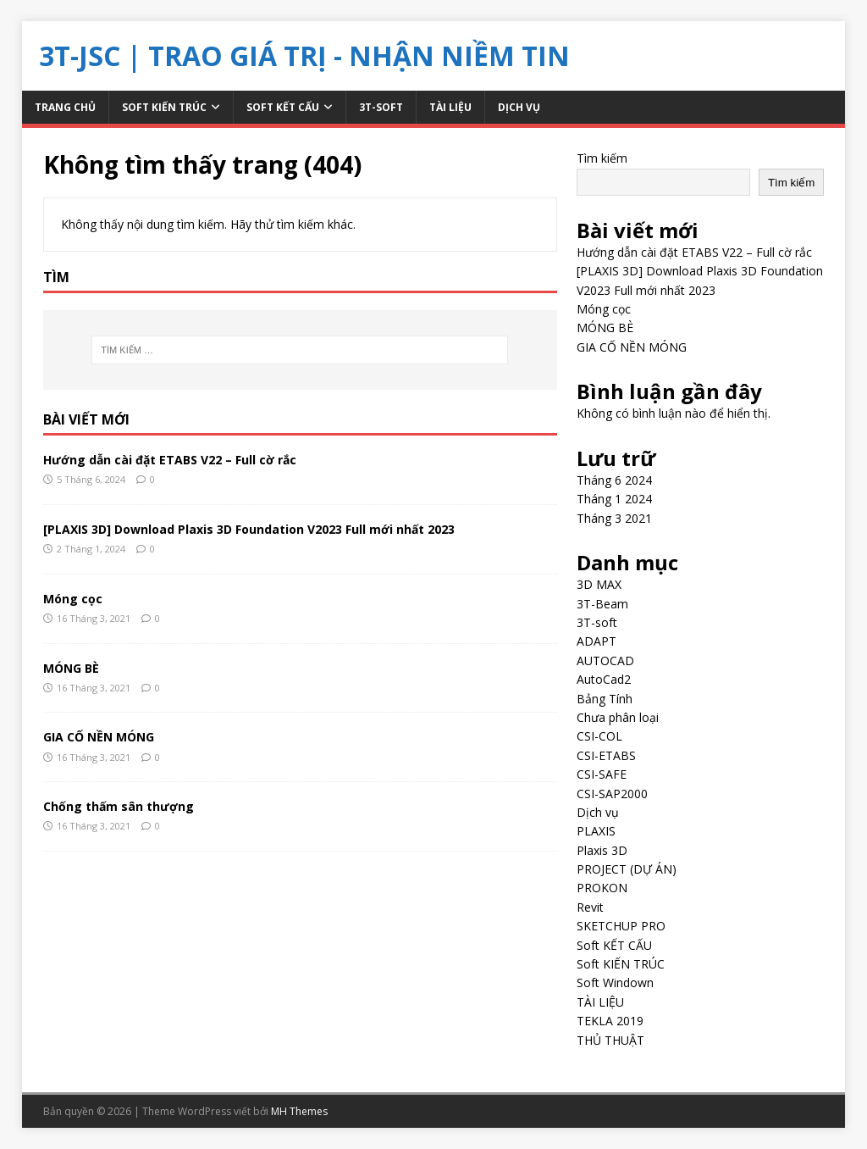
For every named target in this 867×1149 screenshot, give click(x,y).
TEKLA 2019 (610, 1021)
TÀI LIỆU (450, 107)
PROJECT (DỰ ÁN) (626, 869)
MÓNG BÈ (71, 668)
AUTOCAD (605, 660)
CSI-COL (599, 736)
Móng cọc (72, 599)
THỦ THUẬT (610, 1040)
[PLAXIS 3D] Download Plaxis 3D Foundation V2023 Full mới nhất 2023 (249, 529)
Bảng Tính (604, 699)
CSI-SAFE (602, 774)
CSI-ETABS (606, 755)
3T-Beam (602, 604)
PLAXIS (596, 831)
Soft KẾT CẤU (282, 107)
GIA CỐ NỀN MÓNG (98, 737)
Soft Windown (615, 982)
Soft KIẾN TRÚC (164, 107)
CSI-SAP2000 (612, 793)
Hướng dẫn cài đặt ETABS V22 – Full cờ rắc (169, 460)
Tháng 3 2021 (614, 518)
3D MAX (599, 584)
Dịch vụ (519, 107)
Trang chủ (65, 107)
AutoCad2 (604, 679)
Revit (590, 907)
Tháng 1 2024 (614, 499)
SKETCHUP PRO (621, 926)
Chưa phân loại (618, 717)
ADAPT (596, 641)
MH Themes (299, 1111)
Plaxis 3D (602, 850)
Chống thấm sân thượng (118, 806)
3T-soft (381, 107)
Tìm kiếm (602, 158)
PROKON (602, 888)
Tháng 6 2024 (614, 480)
